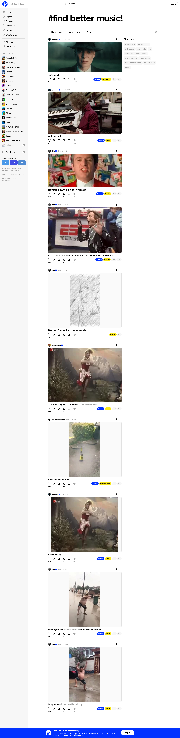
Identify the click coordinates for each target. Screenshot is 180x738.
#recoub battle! (140, 54)
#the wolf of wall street (133, 63)
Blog (4, 169)
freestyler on (55, 629)
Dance (108, 409)
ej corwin (55, 39)
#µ (150, 49)
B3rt (53, 151)
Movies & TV (106, 79)
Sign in (127, 733)
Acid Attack (55, 136)
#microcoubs (141, 49)
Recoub (97, 79)
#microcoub (129, 49)
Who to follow (9, 35)
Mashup (107, 194)
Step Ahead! (55, 704)
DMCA (16, 171)
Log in (173, 4)
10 (119, 259)
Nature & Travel (105, 484)
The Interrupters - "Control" (64, 404)
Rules (11, 171)
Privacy (5, 171)
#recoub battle (149, 63)
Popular (7, 16)
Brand (14, 169)
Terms (19, 169)
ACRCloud (6, 180)
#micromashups (131, 58)
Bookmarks (8, 46)
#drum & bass (144, 58)
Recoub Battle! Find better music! (67, 189)
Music (108, 140)
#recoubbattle (130, 44)
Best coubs (8, 25)
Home (6, 12)
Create (70, 4)
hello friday (54, 554)
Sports (108, 634)
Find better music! (58, 479)
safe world (54, 75)
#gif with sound (143, 44)
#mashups (129, 54)
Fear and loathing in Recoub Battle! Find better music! (79, 255)
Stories (13, 30)
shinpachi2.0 (56, 345)
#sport (127, 67)
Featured (7, 21)
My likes (7, 42)
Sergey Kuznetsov (58, 419)
